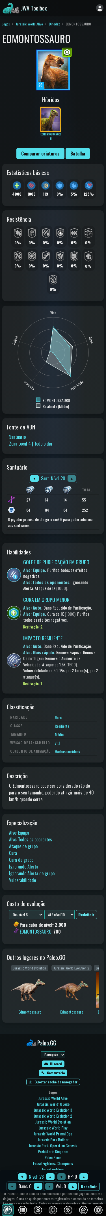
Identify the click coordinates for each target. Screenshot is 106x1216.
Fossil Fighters (53, 1169)
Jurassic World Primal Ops (53, 1134)
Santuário (17, 436)
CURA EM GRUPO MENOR (46, 599)
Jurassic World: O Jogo (53, 1104)
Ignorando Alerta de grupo (32, 873)
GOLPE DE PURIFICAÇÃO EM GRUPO (56, 562)
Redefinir (89, 1186)
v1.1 (57, 743)
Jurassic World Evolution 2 (53, 1116)
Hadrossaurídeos (67, 751)
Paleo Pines (53, 1157)
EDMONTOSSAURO (35, 931)
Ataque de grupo (23, 846)
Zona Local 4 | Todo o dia (30, 443)
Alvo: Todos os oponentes (30, 839)
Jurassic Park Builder (53, 1139)
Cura (13, 853)
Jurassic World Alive (29, 23)
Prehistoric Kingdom (53, 1151)
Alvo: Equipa (19, 832)
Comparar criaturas (40, 153)
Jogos (6, 23)
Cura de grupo (21, 859)
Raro (58, 717)
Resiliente (62, 726)
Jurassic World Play (53, 1128)
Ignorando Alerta (23, 866)
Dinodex (54, 23)
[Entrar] (100, 8)
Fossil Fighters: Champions (53, 1163)
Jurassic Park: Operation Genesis (53, 1145)
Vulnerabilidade (22, 880)
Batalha (77, 153)
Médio (59, 734)
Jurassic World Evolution (53, 1122)
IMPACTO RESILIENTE (42, 638)
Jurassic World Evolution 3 (53, 1110)
